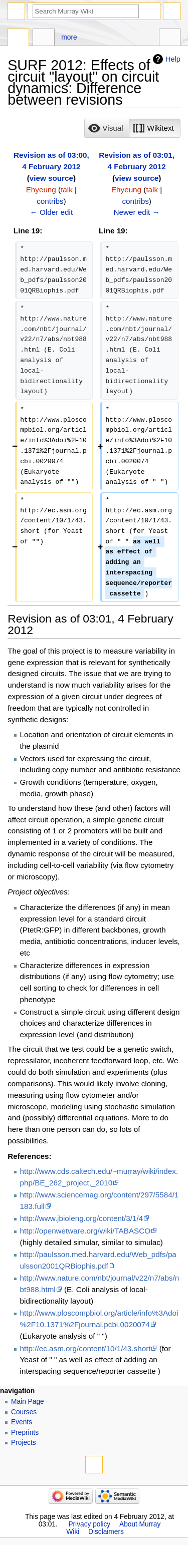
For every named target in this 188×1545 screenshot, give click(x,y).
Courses (24, 1412)
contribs (50, 201)
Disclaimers (106, 1531)
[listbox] (132, 128)
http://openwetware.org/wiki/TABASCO (85, 1230)
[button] (106, 128)
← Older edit (51, 212)
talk (67, 189)
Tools (169, 38)
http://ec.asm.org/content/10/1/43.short (85, 1348)
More (69, 37)
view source (51, 178)
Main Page (27, 1401)
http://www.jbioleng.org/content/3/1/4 (81, 1218)
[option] (106, 128)
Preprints (25, 1432)
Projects (23, 1442)
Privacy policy (89, 1524)
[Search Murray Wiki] (86, 11)
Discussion (43, 38)
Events (21, 1422)
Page (18, 38)
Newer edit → (136, 212)
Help (172, 59)
